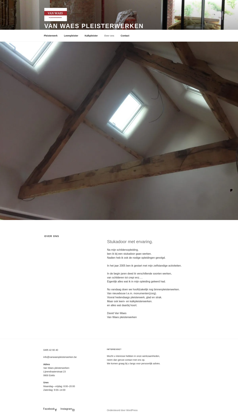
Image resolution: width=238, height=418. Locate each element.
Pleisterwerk (51, 35)
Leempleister (71, 35)
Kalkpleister (91, 35)
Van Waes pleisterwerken (94, 26)
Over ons (109, 35)
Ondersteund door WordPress (122, 410)
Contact (125, 35)
